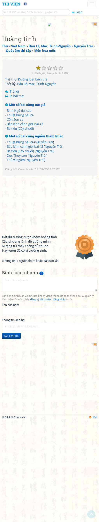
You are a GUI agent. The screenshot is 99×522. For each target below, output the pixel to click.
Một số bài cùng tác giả (25, 101)
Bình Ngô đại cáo (19, 107)
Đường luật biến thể (32, 76)
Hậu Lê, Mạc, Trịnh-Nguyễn (36, 80)
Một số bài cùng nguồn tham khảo (34, 133)
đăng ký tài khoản (40, 295)
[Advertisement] (49, 366)
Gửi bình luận (11, 332)
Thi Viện (11, 4)
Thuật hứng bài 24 (20, 111)
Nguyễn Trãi (44, 138)
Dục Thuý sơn (17, 152)
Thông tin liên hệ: (13, 316)
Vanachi (23, 166)
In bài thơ (17, 92)
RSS (93, 464)
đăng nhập (59, 295)
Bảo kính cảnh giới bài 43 (25, 120)
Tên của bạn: (10, 301)
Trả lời (14, 88)
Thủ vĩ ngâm (16, 156)
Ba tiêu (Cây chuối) (20, 125)
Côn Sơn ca (15, 116)
